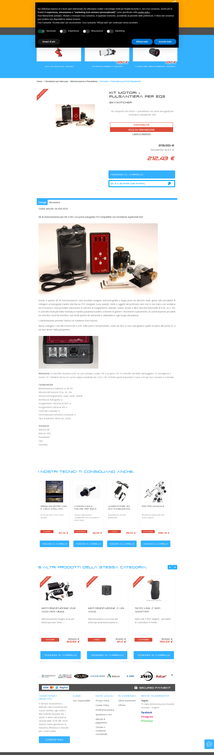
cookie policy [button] (144, 12)
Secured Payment (155, 687)
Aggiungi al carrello (53, 543)
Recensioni (54, 202)
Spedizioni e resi (104, 714)
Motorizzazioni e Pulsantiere (84, 81)
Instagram (147, 716)
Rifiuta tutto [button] (142, 41)
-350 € (121, 62)
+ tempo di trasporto (141, 134)
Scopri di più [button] (48, 41)
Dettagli (42, 202)
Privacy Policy (102, 700)
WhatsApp (147, 720)
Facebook (146, 712)
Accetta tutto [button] (165, 41)
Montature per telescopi (56, 81)
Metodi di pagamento (101, 721)
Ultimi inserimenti (127, 700)
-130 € (170, 62)
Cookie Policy (102, 705)
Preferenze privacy (105, 709)
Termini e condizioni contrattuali (101, 731)
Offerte (122, 705)
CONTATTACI (54, 739)
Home (39, 81)
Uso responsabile (81, 700)
